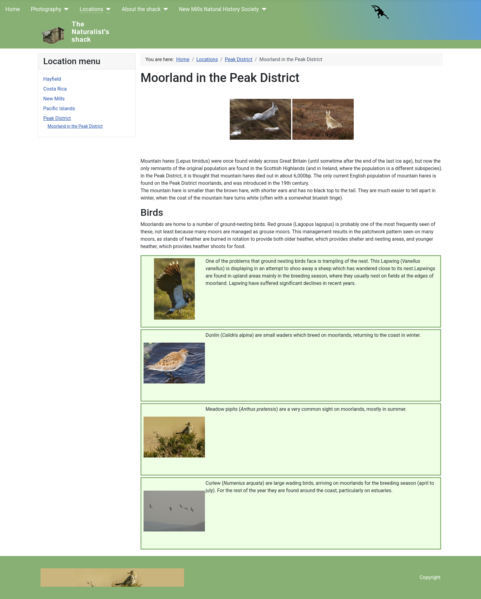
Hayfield (52, 79)
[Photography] (65, 9)
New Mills (54, 99)
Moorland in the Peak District (75, 126)
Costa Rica (55, 89)
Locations (91, 9)
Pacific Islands (59, 108)
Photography (46, 9)
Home (13, 9)
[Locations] (107, 9)
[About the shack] (164, 9)
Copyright (430, 577)
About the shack (141, 9)
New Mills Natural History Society (219, 9)
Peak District (57, 118)
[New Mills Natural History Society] (263, 9)
